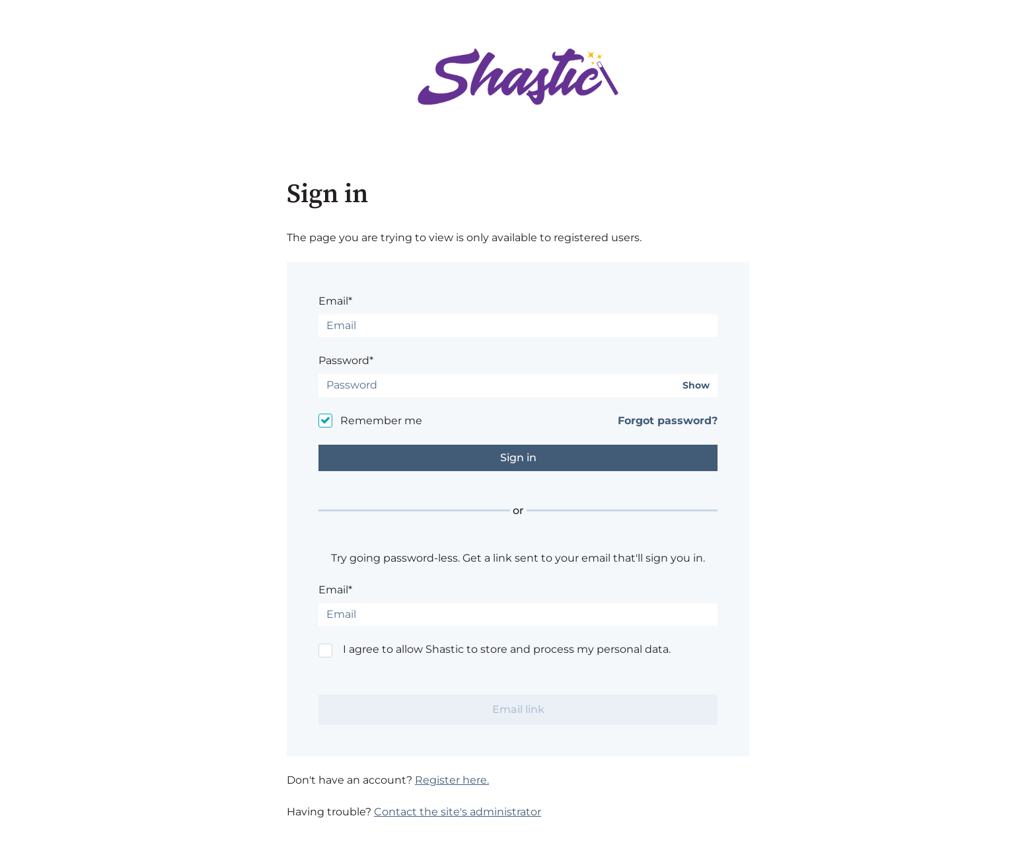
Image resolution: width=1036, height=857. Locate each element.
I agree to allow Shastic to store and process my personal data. (507, 649)
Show (696, 385)
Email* (335, 301)
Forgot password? (668, 420)
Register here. (452, 780)
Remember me (381, 420)
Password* (345, 360)
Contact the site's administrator (457, 811)
